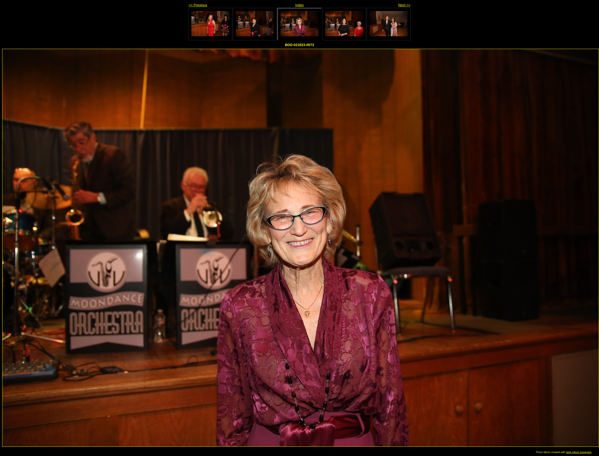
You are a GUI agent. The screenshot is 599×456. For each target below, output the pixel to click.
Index (299, 5)
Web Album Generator (579, 452)
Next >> (404, 5)
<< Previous (198, 5)
